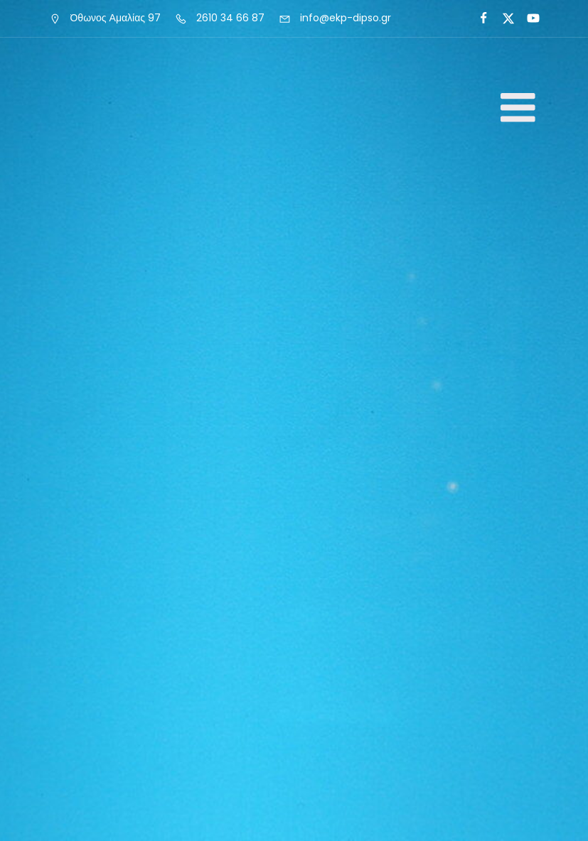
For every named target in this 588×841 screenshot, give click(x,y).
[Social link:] (477, 18)
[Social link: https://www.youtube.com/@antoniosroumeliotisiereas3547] (527, 18)
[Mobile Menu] (518, 108)
